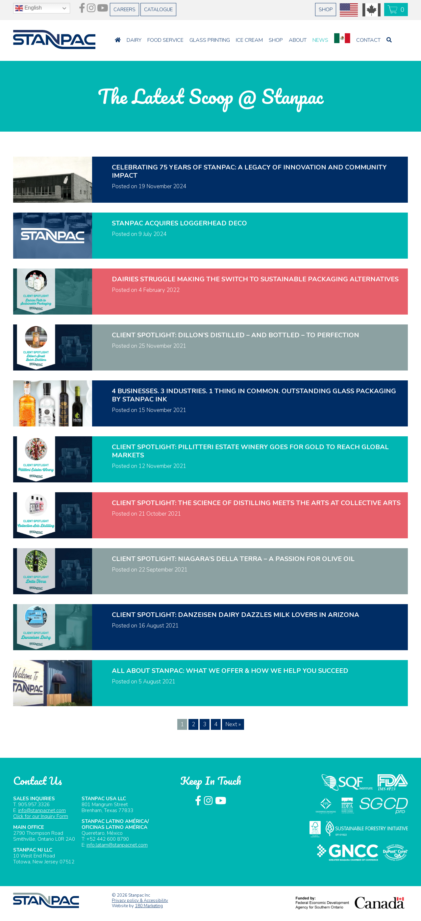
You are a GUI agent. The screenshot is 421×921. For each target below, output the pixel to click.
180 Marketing (149, 906)
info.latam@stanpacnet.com (117, 845)
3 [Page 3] (204, 724)
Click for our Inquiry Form (40, 816)
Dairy (134, 35)
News (320, 35)
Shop (276, 35)
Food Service (165, 35)
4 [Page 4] (215, 724)
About (298, 35)
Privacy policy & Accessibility (140, 901)
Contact (368, 35)
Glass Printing (209, 35)
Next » (233, 724)
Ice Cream (249, 35)
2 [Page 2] (193, 724)
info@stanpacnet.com (42, 810)
